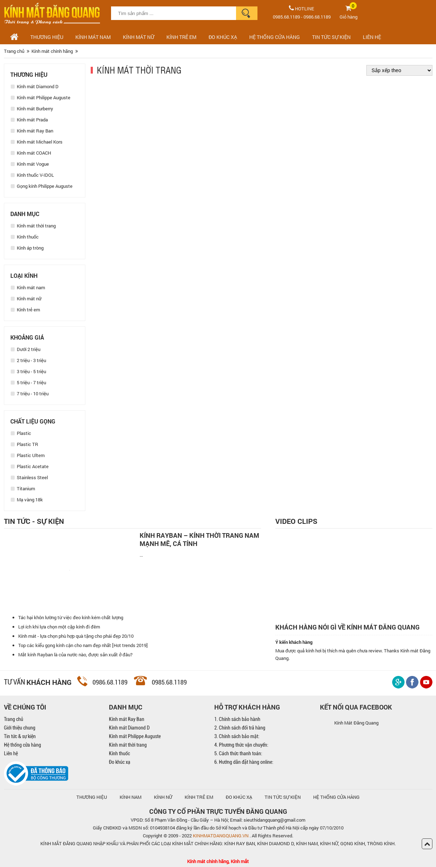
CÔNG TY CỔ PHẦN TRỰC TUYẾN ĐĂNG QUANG (218, 811)
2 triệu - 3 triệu (28, 360)
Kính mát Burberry (32, 108)
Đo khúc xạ (119, 762)
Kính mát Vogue (30, 164)
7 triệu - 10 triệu (30, 393)
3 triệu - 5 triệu (28, 371)
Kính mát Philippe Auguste (40, 97)
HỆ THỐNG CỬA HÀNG (274, 37)
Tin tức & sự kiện (20, 736)
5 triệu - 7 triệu (28, 382)
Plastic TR (24, 444)
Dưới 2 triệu (25, 349)
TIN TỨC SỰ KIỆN (331, 37)
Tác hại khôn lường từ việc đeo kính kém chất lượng (70, 617)
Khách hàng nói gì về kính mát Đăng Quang (347, 627)
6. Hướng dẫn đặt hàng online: (243, 762)
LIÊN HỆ (372, 37)
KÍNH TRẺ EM (199, 797)
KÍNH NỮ (163, 797)
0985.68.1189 (286, 17)
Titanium (23, 488)
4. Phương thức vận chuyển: (241, 745)
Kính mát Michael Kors (36, 142)
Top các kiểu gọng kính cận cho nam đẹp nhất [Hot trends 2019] (83, 645)
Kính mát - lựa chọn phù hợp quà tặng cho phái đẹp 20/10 (76, 636)
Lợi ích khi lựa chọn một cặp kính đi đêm (59, 626)
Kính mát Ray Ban (32, 130)
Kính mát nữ (138, 37)
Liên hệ (11, 753)
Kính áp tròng (27, 248)
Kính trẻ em (181, 37)
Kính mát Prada (29, 119)
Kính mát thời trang (33, 225)
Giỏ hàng (348, 17)
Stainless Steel (29, 477)
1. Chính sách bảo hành (237, 719)
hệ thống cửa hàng (336, 797)
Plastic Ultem (28, 455)
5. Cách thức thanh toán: (238, 753)
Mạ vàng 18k (27, 499)
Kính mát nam (93, 37)
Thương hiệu (46, 37)
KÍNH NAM (130, 797)
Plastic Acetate (30, 466)
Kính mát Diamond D (35, 86)
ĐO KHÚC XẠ (223, 37)
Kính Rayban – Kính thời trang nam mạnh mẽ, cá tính (199, 539)
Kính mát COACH (31, 153)
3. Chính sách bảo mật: (236, 736)
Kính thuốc (25, 237)
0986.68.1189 (317, 17)
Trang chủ (13, 719)
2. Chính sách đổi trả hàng (239, 728)
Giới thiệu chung (19, 728)
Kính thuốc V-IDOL (32, 175)
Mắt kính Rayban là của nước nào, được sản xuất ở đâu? (75, 654)
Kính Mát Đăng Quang (356, 723)
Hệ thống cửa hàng (22, 745)
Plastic (21, 433)
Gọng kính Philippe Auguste (41, 186)
